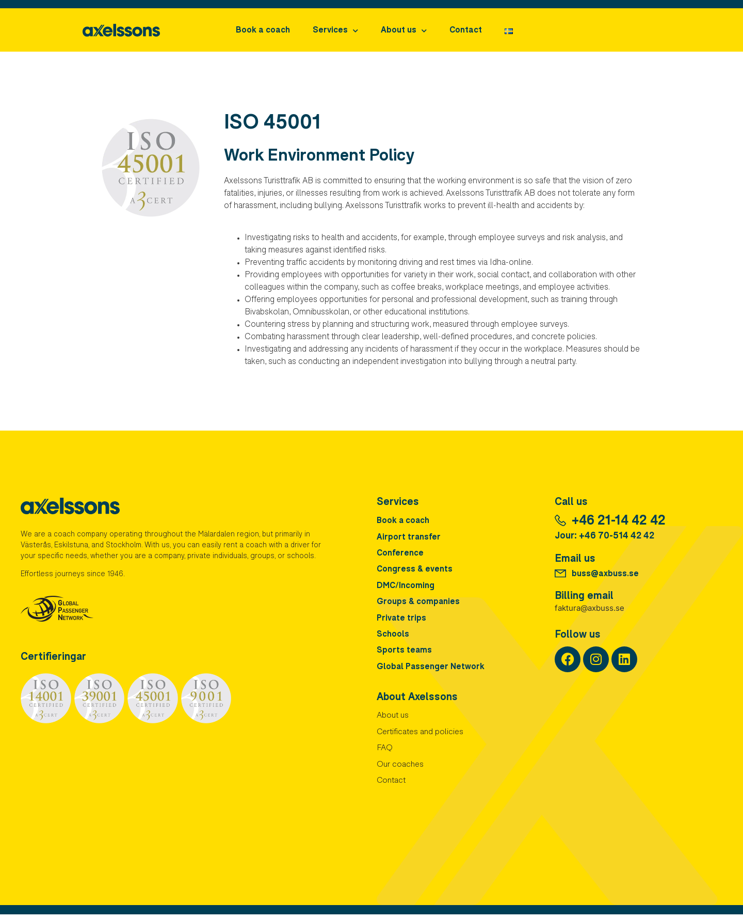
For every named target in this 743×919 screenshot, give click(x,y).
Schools (393, 637)
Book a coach (263, 31)
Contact (465, 31)
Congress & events (415, 571)
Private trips (402, 620)
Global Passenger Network (431, 670)
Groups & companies (419, 604)
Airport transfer (409, 538)
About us (404, 31)
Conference (400, 554)
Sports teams (404, 653)
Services (335, 31)
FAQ (385, 753)
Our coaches (400, 769)
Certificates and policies (420, 736)
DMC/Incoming (405, 587)
